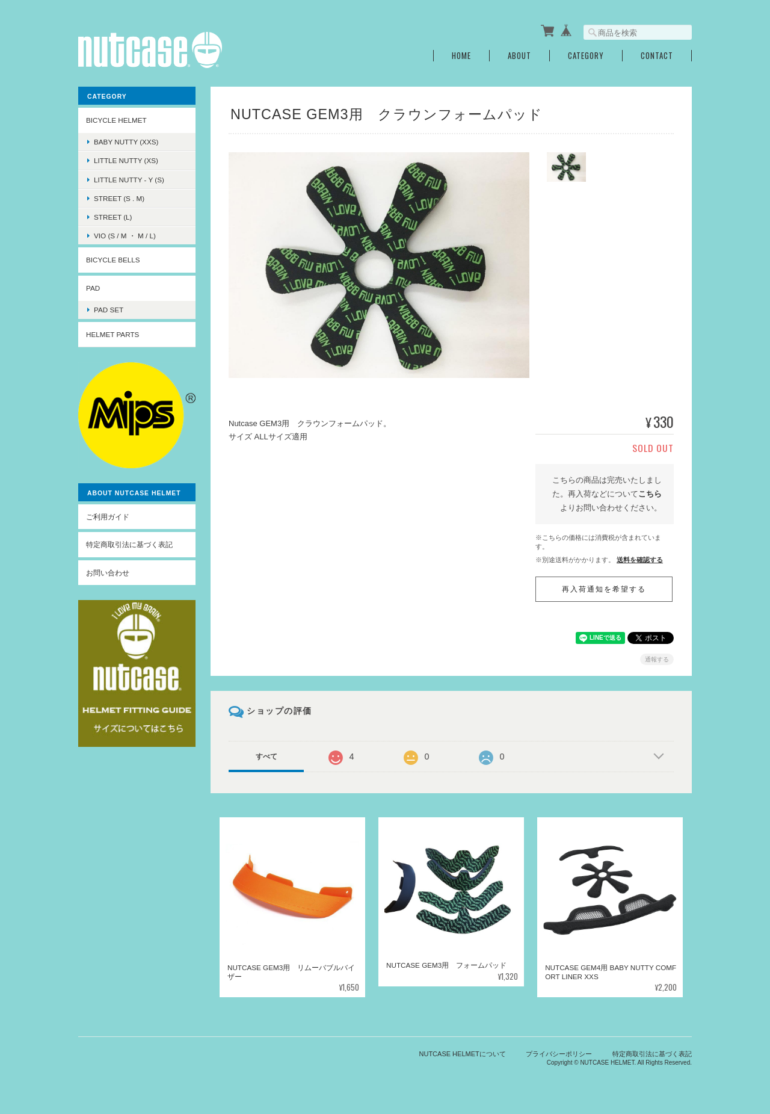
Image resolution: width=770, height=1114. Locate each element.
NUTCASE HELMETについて (462, 1053)
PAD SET (108, 310)
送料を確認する (640, 559)
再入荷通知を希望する (604, 589)
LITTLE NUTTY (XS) (126, 160)
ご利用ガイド (107, 517)
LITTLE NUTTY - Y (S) (129, 179)
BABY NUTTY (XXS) (126, 142)
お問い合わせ (107, 573)
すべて (266, 756)
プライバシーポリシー (559, 1053)
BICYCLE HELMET (116, 120)
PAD (93, 288)
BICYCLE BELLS (113, 260)
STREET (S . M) (119, 198)
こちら (650, 493)
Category (586, 55)
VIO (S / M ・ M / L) (125, 236)
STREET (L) (113, 217)
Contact (657, 55)
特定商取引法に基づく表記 (129, 544)
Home (461, 55)
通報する (657, 659)
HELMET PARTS (112, 334)
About (519, 55)
